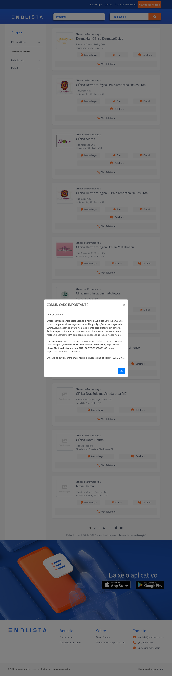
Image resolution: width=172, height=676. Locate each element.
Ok (121, 371)
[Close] (124, 304)
